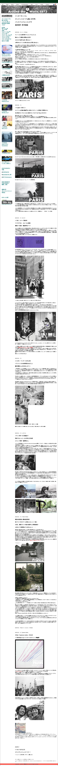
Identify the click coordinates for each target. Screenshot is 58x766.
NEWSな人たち (6, 81)
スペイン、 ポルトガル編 (6, 35)
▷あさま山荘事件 (6, 68)
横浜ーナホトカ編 (5, 28)
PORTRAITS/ (5, 172)
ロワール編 (10, 34)
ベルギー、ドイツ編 (5, 32)
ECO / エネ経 (5, 197)
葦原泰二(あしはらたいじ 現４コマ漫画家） (25, 347)
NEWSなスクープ (7, 88)
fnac (26, 348)
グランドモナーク (38, 540)
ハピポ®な (4, 153)
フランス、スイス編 (5, 36)
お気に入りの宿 (32, 540)
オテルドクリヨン (19, 671)
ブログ (8, 153)
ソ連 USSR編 (4, 29)
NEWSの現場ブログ (8, 62)
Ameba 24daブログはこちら (7, 204)
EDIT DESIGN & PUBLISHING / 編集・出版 (6, 183)
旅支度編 (3, 27)
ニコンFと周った (6, 21)
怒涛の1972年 (6, 75)
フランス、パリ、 (5, 34)
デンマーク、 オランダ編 (6, 31)
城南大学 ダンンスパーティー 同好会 (7, 191)
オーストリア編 (4, 33)
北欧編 (3, 30)
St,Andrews (5, 145)
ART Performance (7, 177)
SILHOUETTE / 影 (6, 174)
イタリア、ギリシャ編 (5, 37)
